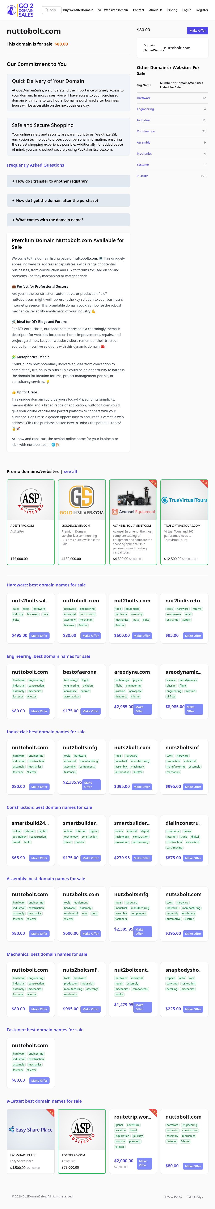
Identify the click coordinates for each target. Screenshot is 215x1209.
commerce (173, 831)
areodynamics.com (189, 671)
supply (186, 619)
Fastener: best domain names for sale (45, 1030)
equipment (132, 609)
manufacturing (89, 761)
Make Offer (198, 31)
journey (138, 1136)
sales (16, 609)
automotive (122, 772)
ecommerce (174, 614)
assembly (70, 619)
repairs (171, 978)
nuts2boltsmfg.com (189, 747)
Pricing (172, 10)
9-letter (83, 625)
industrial (70, 614)
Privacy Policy (173, 1197)
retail (188, 614)
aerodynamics (188, 680)
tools (26, 609)
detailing (172, 989)
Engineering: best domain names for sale (48, 656)
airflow (171, 696)
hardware (39, 609)
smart (16, 842)
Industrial (144, 120)
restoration (188, 983)
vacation (120, 1130)
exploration (122, 1136)
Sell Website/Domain (113, 10)
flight (85, 680)
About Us (155, 10)
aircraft (85, 691)
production (173, 761)
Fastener (143, 165)
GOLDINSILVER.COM (76, 525)
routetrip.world (133, 1116)
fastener (69, 625)
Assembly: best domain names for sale (46, 878)
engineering (87, 609)
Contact (138, 10)
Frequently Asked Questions (35, 165)
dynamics (121, 696)
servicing (172, 983)
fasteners (33, 614)
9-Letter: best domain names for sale (44, 1101)
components (87, 766)
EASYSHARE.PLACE (23, 1155)
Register (202, 10)
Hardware (144, 98)
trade (184, 836)
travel (133, 1130)
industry (18, 614)
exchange (172, 619)
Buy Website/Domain (78, 10)
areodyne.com (132, 671)
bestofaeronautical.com (93, 671)
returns (197, 609)
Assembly (143, 142)
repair (119, 983)
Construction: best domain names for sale (49, 807)
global (119, 1125)
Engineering (145, 109)
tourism (120, 1141)
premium (134, 1141)
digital (42, 831)
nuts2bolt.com (132, 747)
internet (29, 831)
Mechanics (144, 153)
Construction (146, 131)
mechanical (122, 619)
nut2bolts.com (132, 600)
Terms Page (195, 1197)
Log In (186, 10)
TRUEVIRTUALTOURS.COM (182, 525)
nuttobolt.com (34, 31)
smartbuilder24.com (88, 822)
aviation (88, 685)
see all (70, 471)
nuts (45, 614)
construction (87, 614)
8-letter (135, 696)
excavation (121, 842)
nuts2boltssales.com (37, 600)
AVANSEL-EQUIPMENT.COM (132, 525)
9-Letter (142, 176)
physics (137, 680)
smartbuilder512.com (141, 822)
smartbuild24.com (34, 822)
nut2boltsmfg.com (86, 747)
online (17, 831)
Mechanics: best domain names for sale (47, 954)
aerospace (70, 691)
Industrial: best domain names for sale (46, 732)
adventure (133, 1125)
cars (191, 978)
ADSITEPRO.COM (22, 525)
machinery (137, 766)
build (27, 842)
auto (182, 978)
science (171, 680)
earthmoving (140, 842)
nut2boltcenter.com (139, 969)
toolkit (119, 994)
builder (80, 842)
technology (71, 680)
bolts (16, 619)
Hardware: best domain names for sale (46, 585)
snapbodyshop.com (189, 969)
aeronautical (71, 696)
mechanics (86, 619)
